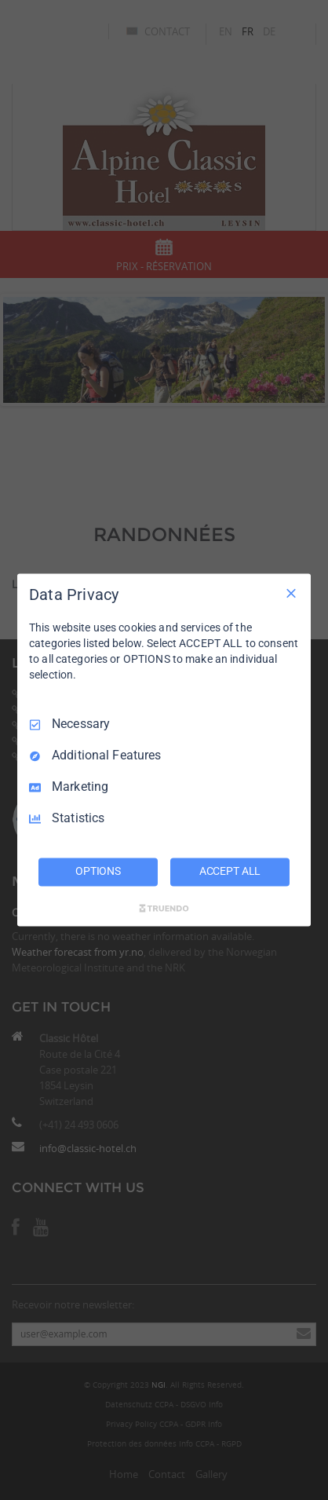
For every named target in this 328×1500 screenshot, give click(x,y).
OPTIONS (98, 871)
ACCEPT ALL (230, 871)
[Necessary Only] (291, 593)
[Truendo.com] (164, 908)
